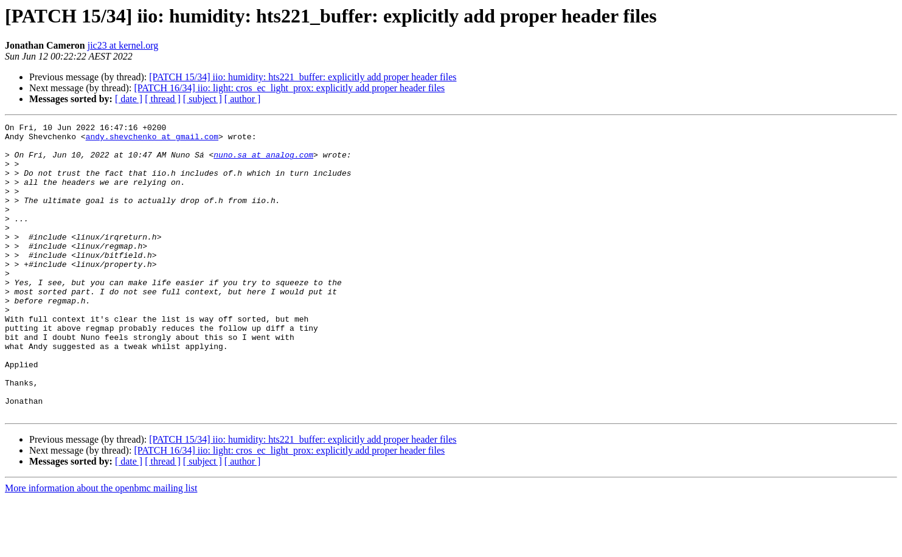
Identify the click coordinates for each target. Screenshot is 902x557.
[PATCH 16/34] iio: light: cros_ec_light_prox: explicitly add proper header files (289, 88)
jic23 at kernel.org (123, 45)
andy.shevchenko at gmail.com (152, 139)
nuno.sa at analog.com (263, 161)
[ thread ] (163, 99)
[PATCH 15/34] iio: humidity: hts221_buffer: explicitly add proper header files (302, 77)
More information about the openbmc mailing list (101, 546)
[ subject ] (202, 99)
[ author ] (242, 99)
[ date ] (128, 99)
